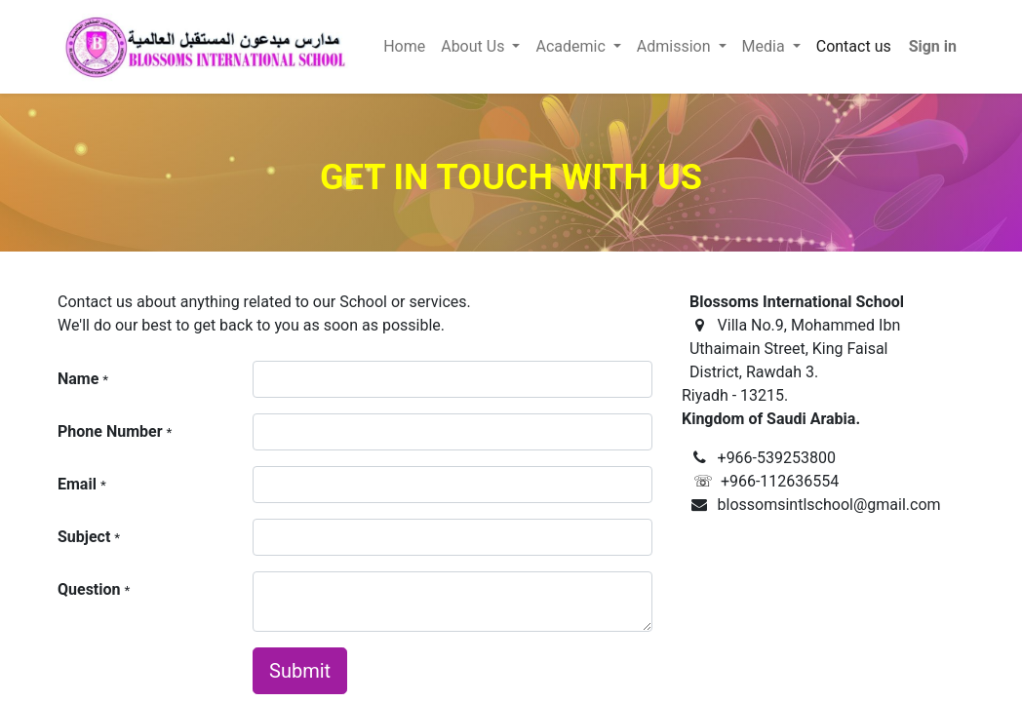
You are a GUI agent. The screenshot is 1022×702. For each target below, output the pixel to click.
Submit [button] (300, 670)
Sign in (933, 46)
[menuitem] (404, 46)
